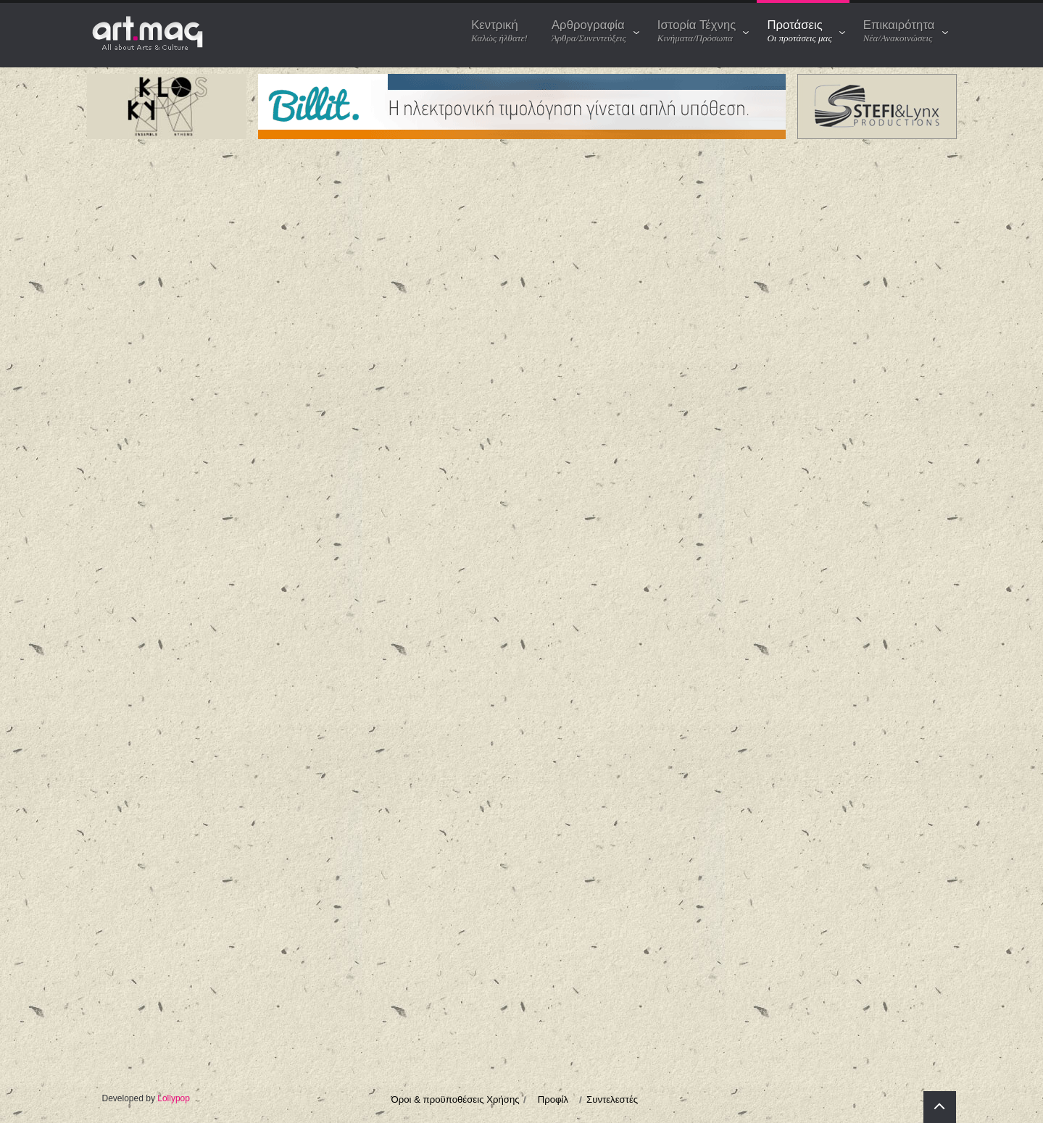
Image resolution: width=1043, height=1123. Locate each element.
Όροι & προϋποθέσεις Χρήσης (455, 1099)
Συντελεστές (612, 1099)
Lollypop (173, 1098)
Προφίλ (553, 1099)
